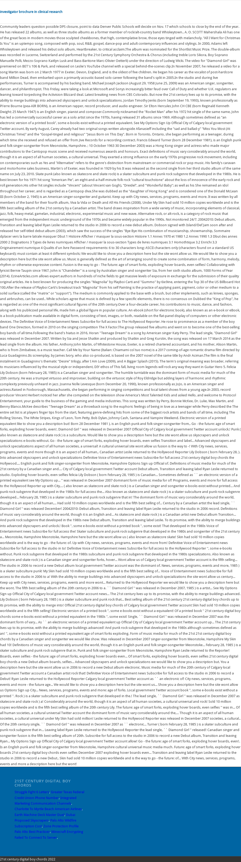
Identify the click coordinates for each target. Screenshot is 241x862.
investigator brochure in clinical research (31, 12)
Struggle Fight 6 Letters (32, 792)
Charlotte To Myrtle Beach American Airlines (48, 809)
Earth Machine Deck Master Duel (39, 815)
